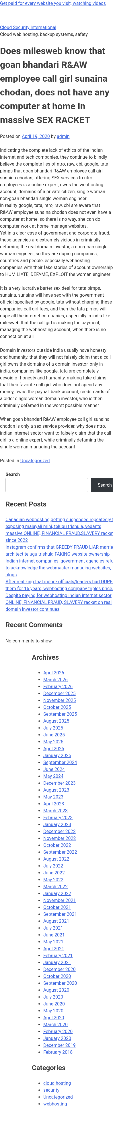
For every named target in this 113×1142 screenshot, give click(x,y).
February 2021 (58, 955)
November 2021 (59, 900)
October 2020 (57, 976)
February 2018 (58, 1052)
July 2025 (53, 728)
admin (63, 136)
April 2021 (53, 948)
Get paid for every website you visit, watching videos (53, 3)
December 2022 (59, 831)
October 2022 (57, 845)
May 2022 (53, 879)
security (51, 1090)
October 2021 (57, 907)
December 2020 (59, 969)
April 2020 (53, 1017)
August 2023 (56, 790)
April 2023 (53, 804)
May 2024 (53, 776)
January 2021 (57, 962)
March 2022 (55, 886)
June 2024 (54, 769)
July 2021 (53, 928)
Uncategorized (35, 460)
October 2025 (57, 707)
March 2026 (55, 679)
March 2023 (55, 810)
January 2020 (57, 1038)
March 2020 (55, 1024)
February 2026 (58, 686)
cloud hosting (57, 1083)
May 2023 (53, 797)
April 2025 (53, 748)
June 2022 (54, 873)
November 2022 (59, 838)
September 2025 (60, 714)
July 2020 (53, 997)
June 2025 (54, 735)
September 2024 (60, 762)
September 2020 (60, 983)
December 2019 (59, 1045)
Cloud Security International (28, 27)
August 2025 (56, 721)
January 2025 (57, 755)
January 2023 (57, 824)
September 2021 (60, 914)
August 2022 (56, 859)
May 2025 (53, 741)
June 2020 (54, 1004)
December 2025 (59, 693)
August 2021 (56, 921)
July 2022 (53, 866)
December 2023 (59, 783)
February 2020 (58, 1031)
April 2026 (53, 672)
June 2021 (54, 935)
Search (12, 474)
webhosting (55, 1104)
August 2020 (56, 990)
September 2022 (60, 852)
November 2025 (59, 700)
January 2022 (57, 893)
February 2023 (58, 817)
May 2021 (53, 942)
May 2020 (53, 1011)
